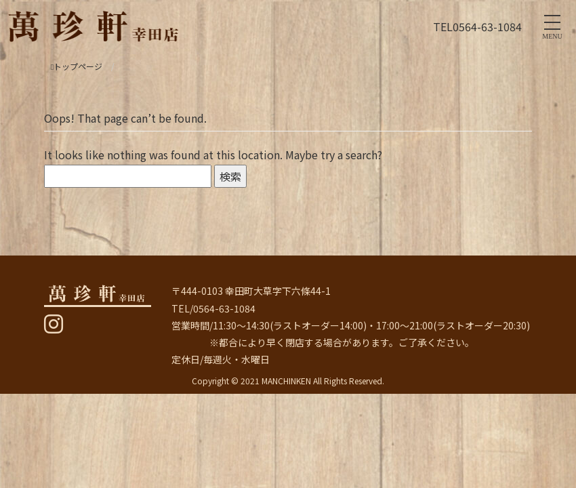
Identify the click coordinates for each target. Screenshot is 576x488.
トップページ (76, 66)
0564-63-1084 (487, 26)
